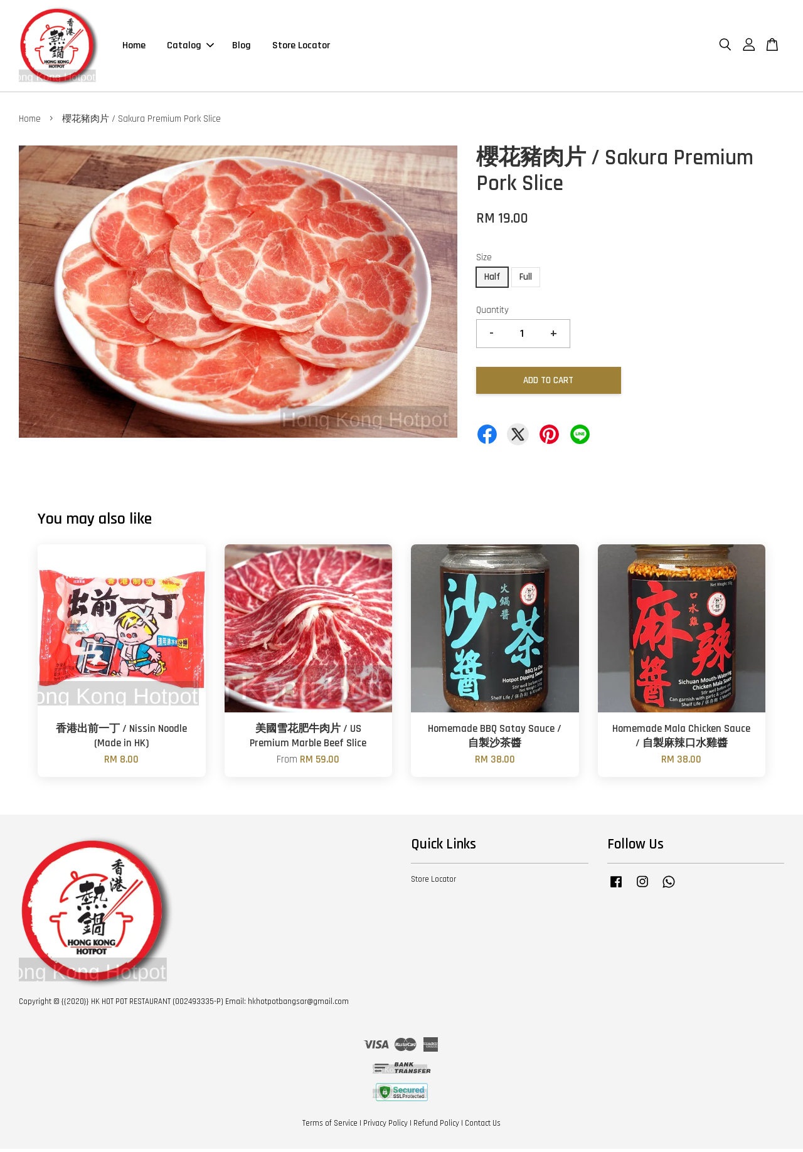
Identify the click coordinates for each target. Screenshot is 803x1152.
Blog (241, 46)
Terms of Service (330, 1126)
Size (484, 261)
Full (525, 279)
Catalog (190, 46)
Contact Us (483, 1126)
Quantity (492, 313)
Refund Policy (436, 1126)
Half (492, 279)
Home (134, 46)
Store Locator (301, 46)
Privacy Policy (385, 1126)
